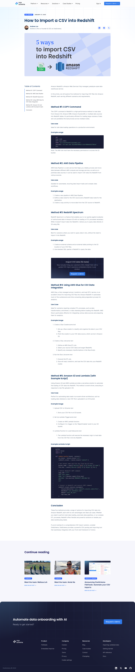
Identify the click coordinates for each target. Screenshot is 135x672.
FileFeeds (44, 645)
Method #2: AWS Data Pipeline (34, 93)
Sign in (98, 3)
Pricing (78, 3)
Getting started (108, 648)
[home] (22, 3)
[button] (34, 3)
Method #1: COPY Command (34, 90)
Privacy (64, 656)
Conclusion (29, 110)
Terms (64, 652)
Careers (64, 645)
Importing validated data (111, 645)
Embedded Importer (47, 648)
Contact (85, 652)
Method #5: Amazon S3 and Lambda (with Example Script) (34, 106)
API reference (107, 652)
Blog (83, 645)
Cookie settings (67, 660)
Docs (104, 656)
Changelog (85, 656)
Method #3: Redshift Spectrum (34, 97)
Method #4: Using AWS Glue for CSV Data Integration (35, 101)
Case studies (86, 648)
